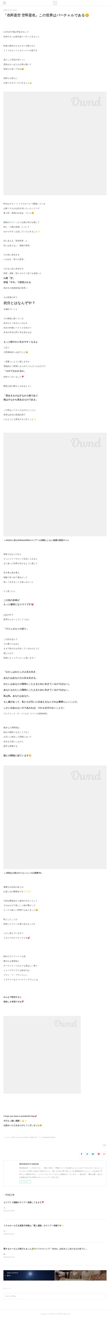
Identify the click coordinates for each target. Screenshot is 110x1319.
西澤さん (13, 222)
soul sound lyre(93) (22, 1137)
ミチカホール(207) (9, 1137)
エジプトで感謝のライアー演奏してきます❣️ (23, 1202)
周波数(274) (33, 1137)
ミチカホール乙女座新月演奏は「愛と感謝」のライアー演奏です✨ (33, 1226)
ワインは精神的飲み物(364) (46, 1137)
